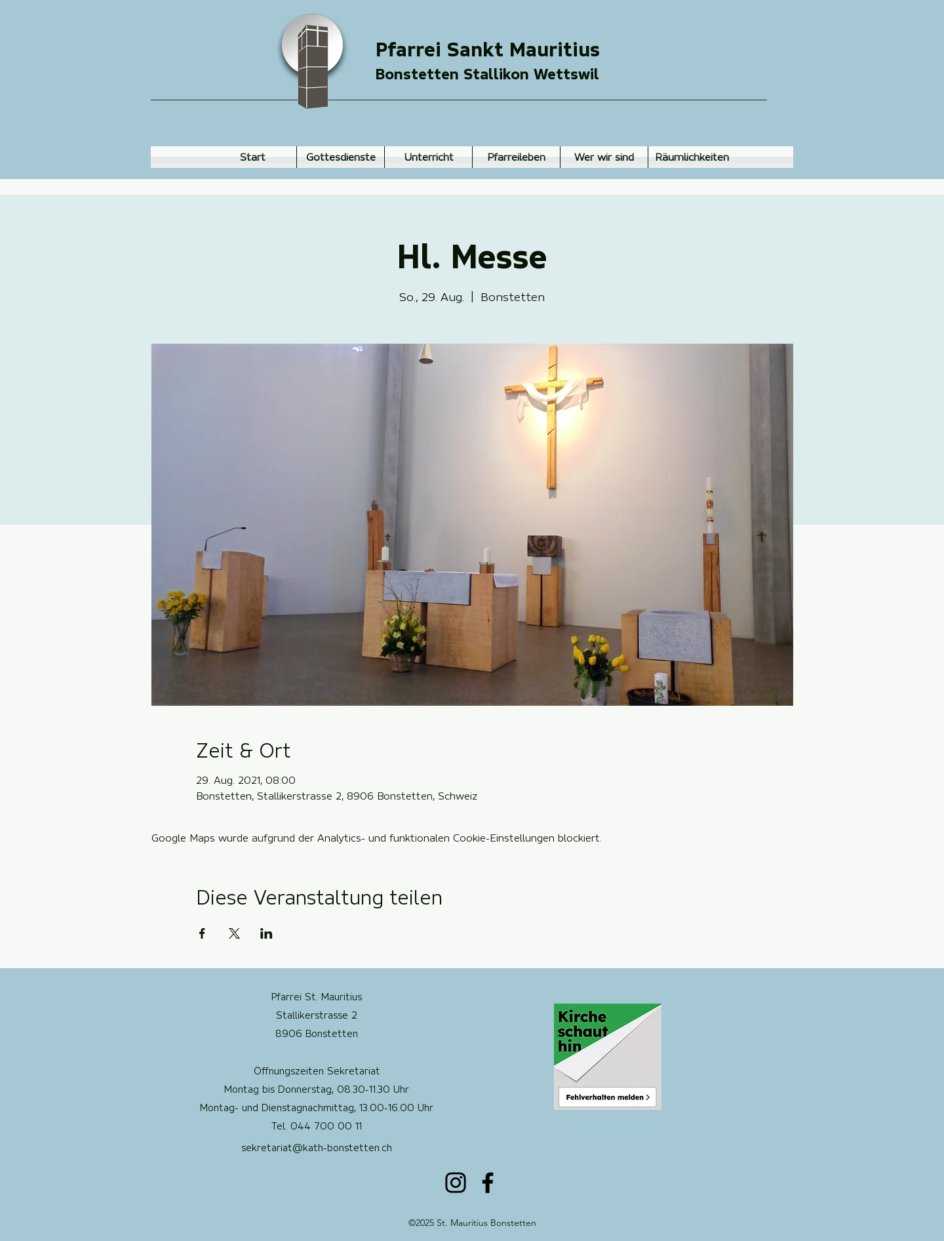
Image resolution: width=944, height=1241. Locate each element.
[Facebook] (488, 1182)
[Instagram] (455, 1182)
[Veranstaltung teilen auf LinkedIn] (266, 933)
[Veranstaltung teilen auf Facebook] (202, 933)
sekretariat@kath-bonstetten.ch (316, 1148)
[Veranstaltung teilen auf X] (234, 933)
